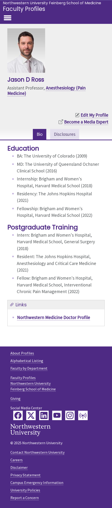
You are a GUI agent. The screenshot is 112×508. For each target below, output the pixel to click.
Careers (16, 459)
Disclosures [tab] (64, 134)
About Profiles (22, 353)
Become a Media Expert (86, 122)
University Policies (25, 490)
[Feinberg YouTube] (57, 415)
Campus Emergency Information (36, 482)
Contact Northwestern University (37, 452)
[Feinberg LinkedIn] (44, 415)
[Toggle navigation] (7, 18)
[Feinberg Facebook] (18, 415)
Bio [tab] (40, 134)
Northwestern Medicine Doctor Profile (53, 317)
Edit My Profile (94, 115)
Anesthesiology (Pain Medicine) (46, 90)
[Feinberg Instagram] (70, 415)
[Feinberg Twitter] (31, 415)
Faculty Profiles (24, 9)
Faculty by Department (28, 368)
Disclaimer (19, 467)
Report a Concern (24, 497)
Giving (15, 398)
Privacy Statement (25, 475)
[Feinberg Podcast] (83, 415)
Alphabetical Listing (26, 360)
